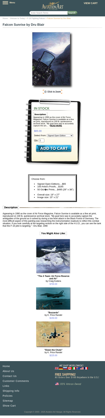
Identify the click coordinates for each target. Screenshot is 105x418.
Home (5, 18)
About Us (8, 371)
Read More (56, 126)
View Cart (91, 3)
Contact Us (10, 376)
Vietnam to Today (17, 18)
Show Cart (9, 405)
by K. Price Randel (53, 313)
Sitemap (8, 400)
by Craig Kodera (53, 278)
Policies (8, 395)
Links (6, 386)
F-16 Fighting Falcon (36, 18)
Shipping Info (11, 390)
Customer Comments (16, 381)
